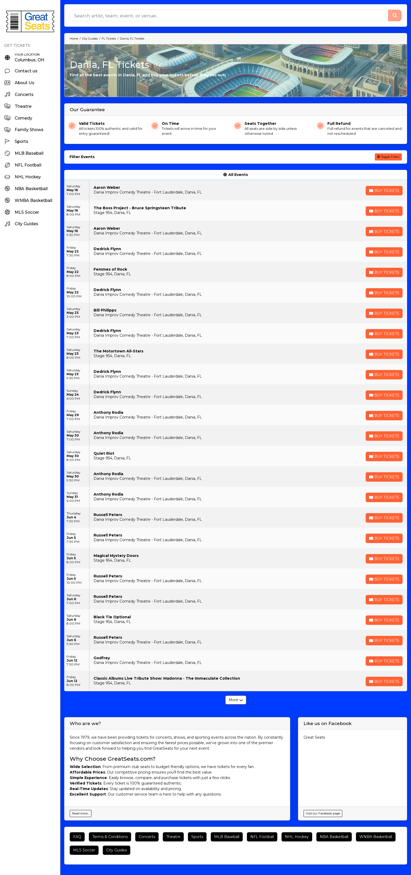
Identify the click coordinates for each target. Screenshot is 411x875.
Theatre (173, 836)
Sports (197, 836)
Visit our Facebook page (323, 813)
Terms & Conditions (110, 836)
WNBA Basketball (375, 836)
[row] (235, 190)
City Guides (116, 850)
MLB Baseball (226, 836)
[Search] (229, 15)
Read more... (80, 813)
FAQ (77, 836)
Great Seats (314, 737)
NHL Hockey (297, 836)
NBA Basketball (334, 836)
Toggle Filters (388, 157)
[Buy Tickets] (384, 190)
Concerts (147, 836)
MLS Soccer (84, 850)
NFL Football (262, 836)
